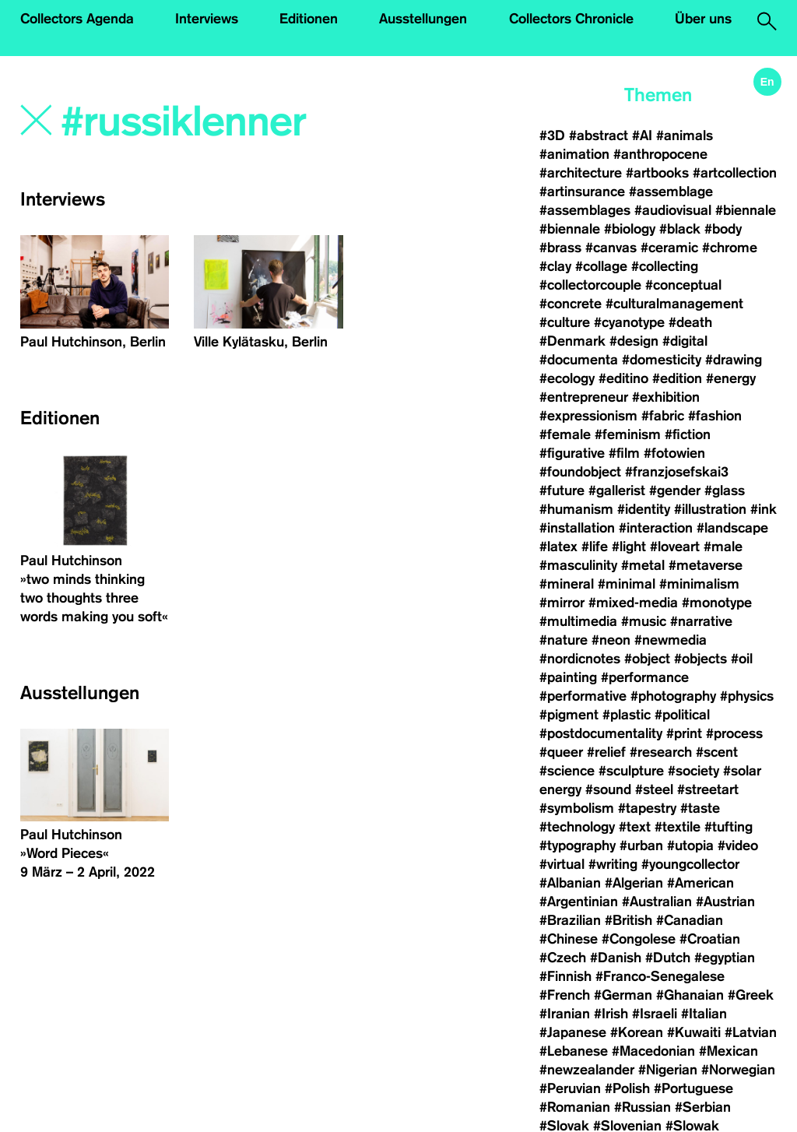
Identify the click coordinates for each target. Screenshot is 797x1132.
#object (647, 659)
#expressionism (588, 416)
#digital (684, 341)
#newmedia (670, 640)
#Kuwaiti (694, 1032)
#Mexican (728, 1051)
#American (700, 883)
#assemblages (584, 210)
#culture (564, 322)
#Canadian (689, 920)
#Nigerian (667, 1070)
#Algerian (634, 883)
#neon (611, 640)
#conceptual (683, 285)
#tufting (728, 827)
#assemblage (671, 192)
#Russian (642, 1107)
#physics (747, 696)
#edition (677, 378)
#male (723, 547)
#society (693, 771)
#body (723, 229)
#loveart (675, 547)
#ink (763, 509)
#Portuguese (693, 1088)
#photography (673, 696)
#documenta (578, 360)
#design (633, 341)
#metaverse (706, 565)
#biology (629, 229)
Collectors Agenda (77, 19)
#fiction (688, 434)
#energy (731, 378)
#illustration (710, 509)
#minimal (626, 584)
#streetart (708, 789)
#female (565, 434)
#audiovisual (672, 210)
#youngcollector (690, 864)
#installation (577, 528)
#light (629, 547)
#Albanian (570, 883)
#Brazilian (570, 920)
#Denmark (572, 341)
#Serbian (703, 1107)
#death (690, 322)
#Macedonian (653, 1051)
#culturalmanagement (674, 304)
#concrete (570, 304)
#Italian (704, 1014)
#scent (717, 752)
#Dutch (667, 958)
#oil (742, 659)
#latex (558, 547)
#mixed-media (633, 603)
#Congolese (639, 939)
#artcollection (735, 173)
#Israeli (654, 1014)
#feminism (628, 434)
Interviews (206, 19)
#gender (674, 490)
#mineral (566, 584)
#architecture (580, 173)
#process (734, 733)
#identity (643, 509)
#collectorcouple (590, 285)
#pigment (569, 715)
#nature (563, 640)
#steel (654, 789)
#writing (612, 864)
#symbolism (576, 808)
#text (635, 827)
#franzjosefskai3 (677, 472)
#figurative (572, 453)
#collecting (664, 266)
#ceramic (669, 248)
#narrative (701, 621)
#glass (724, 490)
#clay (555, 266)
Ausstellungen (423, 19)
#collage (601, 266)
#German (623, 995)
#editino (623, 378)
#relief (606, 752)
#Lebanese (573, 1051)
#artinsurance (582, 192)
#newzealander (586, 1070)
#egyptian (724, 958)
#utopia (690, 845)
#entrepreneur (583, 397)
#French (564, 995)
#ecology (567, 378)
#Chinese (568, 939)
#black (679, 229)
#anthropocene (660, 154)
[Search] (210, 122)
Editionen (308, 19)
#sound (608, 789)
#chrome (729, 248)
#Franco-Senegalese (660, 976)
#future (562, 490)
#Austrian (725, 902)
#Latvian (751, 1032)
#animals (684, 135)
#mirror (562, 603)
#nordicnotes (579, 659)
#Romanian (574, 1107)
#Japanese (572, 1032)
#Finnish (565, 976)
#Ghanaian (690, 995)
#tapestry (647, 808)
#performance (645, 677)
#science (567, 771)
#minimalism (699, 584)
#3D (552, 135)
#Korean (636, 1032)
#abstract (598, 135)
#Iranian (564, 1014)
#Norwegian (738, 1070)
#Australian (657, 902)
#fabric (662, 416)
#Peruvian (570, 1088)
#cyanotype (629, 322)
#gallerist (616, 490)
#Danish (615, 958)
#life (594, 547)
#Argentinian (578, 902)
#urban (641, 845)
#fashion (715, 416)
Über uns (703, 19)
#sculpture (631, 771)
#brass (560, 248)
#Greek (751, 995)
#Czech (562, 958)
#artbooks (657, 173)
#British (628, 920)
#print (684, 733)
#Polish (627, 1088)
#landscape (732, 528)
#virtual (562, 864)
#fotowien (674, 453)
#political (682, 715)
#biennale (745, 210)
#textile (677, 827)
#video (738, 845)
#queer (561, 752)
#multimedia (578, 621)
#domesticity (661, 360)
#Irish (611, 1014)
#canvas (611, 248)
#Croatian (709, 939)
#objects (700, 659)
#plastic (626, 715)
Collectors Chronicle (571, 19)
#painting (568, 677)
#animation (574, 154)
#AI (642, 135)
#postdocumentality (600, 733)
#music (643, 621)
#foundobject (580, 472)
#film (624, 453)
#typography (577, 845)
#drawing (733, 360)
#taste (700, 808)
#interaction (656, 528)
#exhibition (666, 397)
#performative (583, 696)
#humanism (576, 509)
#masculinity (578, 565)
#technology (577, 827)
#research (661, 752)
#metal (643, 565)
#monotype (717, 603)
